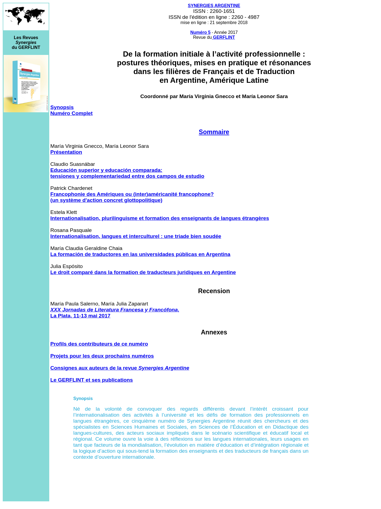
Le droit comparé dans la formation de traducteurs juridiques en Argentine (143, 272)
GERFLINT (224, 37)
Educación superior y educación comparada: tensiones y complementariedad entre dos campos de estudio (127, 173)
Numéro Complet (71, 113)
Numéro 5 (200, 32)
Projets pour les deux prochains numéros (102, 356)
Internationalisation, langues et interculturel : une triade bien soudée (135, 236)
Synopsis (62, 107)
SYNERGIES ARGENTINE (214, 5)
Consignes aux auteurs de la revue (119, 368)
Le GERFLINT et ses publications (91, 380)
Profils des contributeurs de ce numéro (99, 344)
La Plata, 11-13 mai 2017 (80, 316)
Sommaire (214, 132)
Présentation (66, 152)
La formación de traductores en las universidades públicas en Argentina (140, 254)
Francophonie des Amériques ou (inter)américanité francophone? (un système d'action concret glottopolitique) (132, 197)
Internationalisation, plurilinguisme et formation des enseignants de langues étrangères (159, 218)
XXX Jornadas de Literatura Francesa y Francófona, (114, 310)
